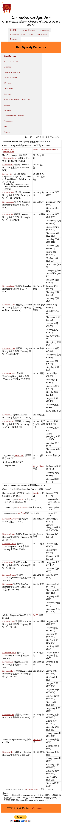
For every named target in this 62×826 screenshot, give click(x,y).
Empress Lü (7, 174)
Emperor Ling (8, 714)
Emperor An (7, 584)
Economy (7, 94)
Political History (11, 61)
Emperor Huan (8, 671)
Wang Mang (38, 466)
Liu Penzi (21, 513)
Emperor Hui (7, 165)
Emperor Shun (8, 621)
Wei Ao (21, 499)
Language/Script (17, 34)
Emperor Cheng (9, 373)
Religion (7, 110)
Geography (8, 89)
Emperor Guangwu (10, 519)
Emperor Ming (8, 534)
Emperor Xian (8, 752)
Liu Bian (37, 739)
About (40, 808)
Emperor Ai (7, 415)
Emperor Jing (8, 202)
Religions (14, 39)
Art (31, 34)
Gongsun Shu (23, 507)
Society (7, 105)
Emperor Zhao (8, 286)
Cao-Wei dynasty (33, 789)
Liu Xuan (37, 493)
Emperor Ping (8, 421)
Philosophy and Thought (14, 116)
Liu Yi (35, 615)
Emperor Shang (9, 575)
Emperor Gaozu (10, 158)
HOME (13, 30)
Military (7, 83)
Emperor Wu (7, 214)
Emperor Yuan (8, 348)
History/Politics (28, 30)
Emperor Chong (9, 652)
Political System (10, 78)
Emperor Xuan (8, 305)
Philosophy (42, 34)
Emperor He (7, 562)
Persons (7, 132)
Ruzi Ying (19, 455)
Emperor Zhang (9, 543)
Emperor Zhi (7, 662)
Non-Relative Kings (12, 72)
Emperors (7, 67)
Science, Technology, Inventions (17, 99)
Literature (44, 30)
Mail (34, 808)
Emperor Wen (8, 192)
